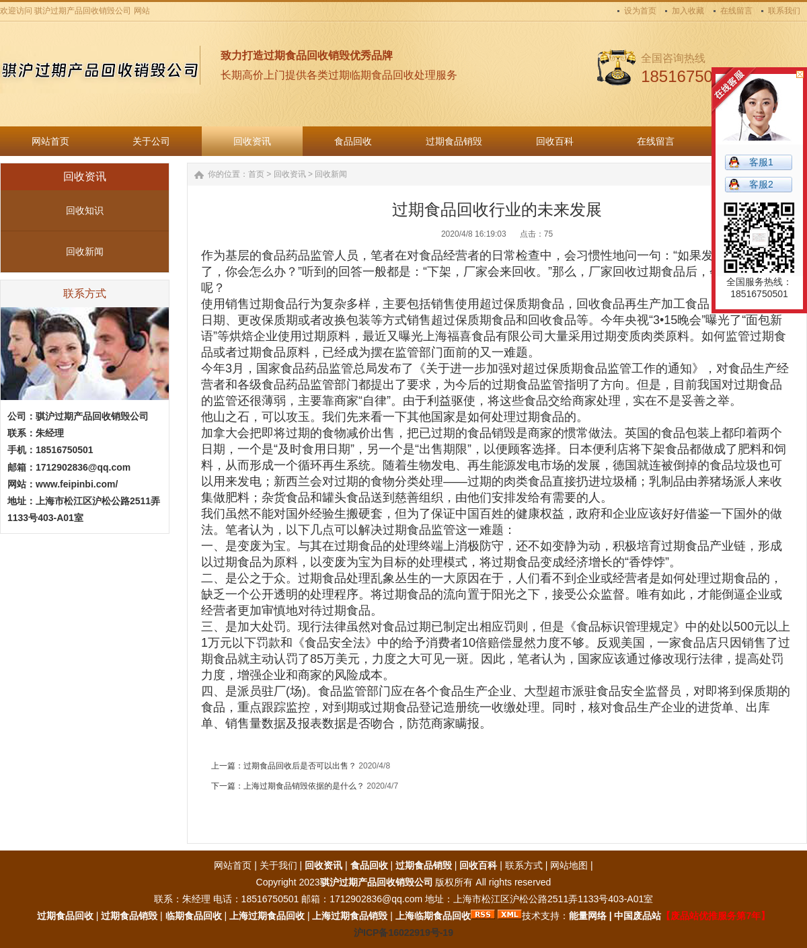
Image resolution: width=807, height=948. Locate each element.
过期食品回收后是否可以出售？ (299, 766)
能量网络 (588, 915)
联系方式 (524, 865)
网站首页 (233, 865)
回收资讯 (290, 174)
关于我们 (278, 865)
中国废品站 (637, 915)
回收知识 (85, 210)
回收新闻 (85, 251)
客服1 (761, 162)
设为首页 (640, 10)
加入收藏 (688, 10)
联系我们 (784, 10)
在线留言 (736, 10)
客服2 (761, 184)
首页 (256, 174)
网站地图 (569, 865)
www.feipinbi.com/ (77, 484)
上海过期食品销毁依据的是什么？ (303, 786)
